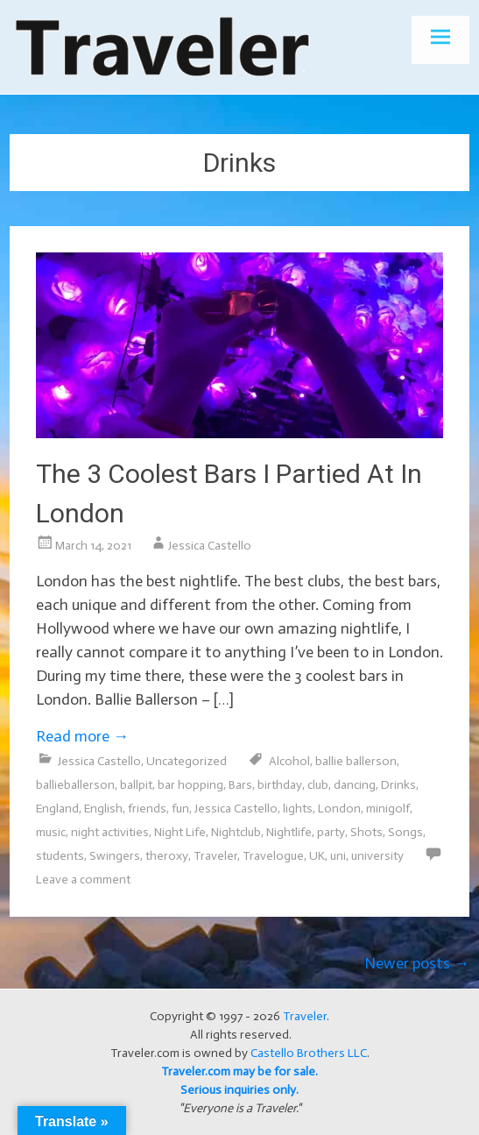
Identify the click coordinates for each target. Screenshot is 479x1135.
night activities (110, 832)
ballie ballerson (356, 761)
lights (298, 808)
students (60, 855)
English (103, 808)
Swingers (114, 855)
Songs (405, 832)
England (57, 808)
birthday (279, 784)
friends (147, 808)
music (51, 832)
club (317, 784)
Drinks (398, 784)
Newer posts (416, 963)
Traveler (215, 855)
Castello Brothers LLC (308, 1053)
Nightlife (289, 832)
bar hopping (190, 784)
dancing (355, 784)
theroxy (166, 855)
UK (317, 855)
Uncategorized (186, 761)
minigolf (388, 808)
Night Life (180, 832)
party (331, 832)
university (377, 855)
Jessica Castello (209, 545)
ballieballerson (75, 784)
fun (180, 808)
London (339, 808)
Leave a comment (83, 879)
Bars (240, 784)
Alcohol (289, 761)
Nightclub (236, 832)
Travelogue (273, 855)
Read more (82, 736)
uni (338, 855)
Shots (366, 832)
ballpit (136, 784)
